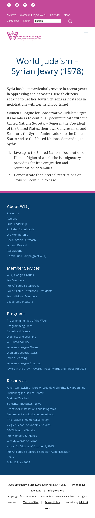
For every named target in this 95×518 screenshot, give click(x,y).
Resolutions (14, 251)
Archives (11, 15)
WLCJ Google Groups (20, 275)
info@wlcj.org (55, 490)
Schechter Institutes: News (24, 404)
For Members (15, 280)
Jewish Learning (17, 358)
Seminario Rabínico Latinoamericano (30, 414)
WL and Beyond (17, 245)
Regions (12, 218)
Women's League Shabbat (24, 363)
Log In (26, 20)
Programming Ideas (19, 326)
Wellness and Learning (21, 337)
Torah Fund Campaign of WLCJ (27, 256)
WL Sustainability (18, 342)
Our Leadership (17, 224)
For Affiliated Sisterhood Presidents (29, 291)
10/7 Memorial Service (21, 430)
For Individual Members (22, 296)
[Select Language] (47, 21)
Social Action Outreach (21, 240)
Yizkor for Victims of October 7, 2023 (30, 446)
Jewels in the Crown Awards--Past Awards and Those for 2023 (46, 369)
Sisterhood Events (18, 331)
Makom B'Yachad (18, 398)
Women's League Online (22, 347)
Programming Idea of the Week (27, 320)
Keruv (10, 457)
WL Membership (17, 235)
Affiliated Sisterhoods (20, 229)
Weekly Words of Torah (22, 441)
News (67, 15)
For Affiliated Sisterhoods (23, 286)
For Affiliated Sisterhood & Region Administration (38, 452)
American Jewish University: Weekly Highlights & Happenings (46, 387)
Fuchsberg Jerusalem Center (25, 393)
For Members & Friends (22, 436)
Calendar (55, 15)
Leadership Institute (20, 302)
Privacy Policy (52, 502)
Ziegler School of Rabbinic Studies (29, 425)
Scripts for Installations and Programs (31, 409)
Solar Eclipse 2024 (18, 462)
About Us (13, 213)
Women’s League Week (33, 15)
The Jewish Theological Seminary (28, 420)
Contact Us (13, 20)
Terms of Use (30, 502)
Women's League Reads (22, 353)
